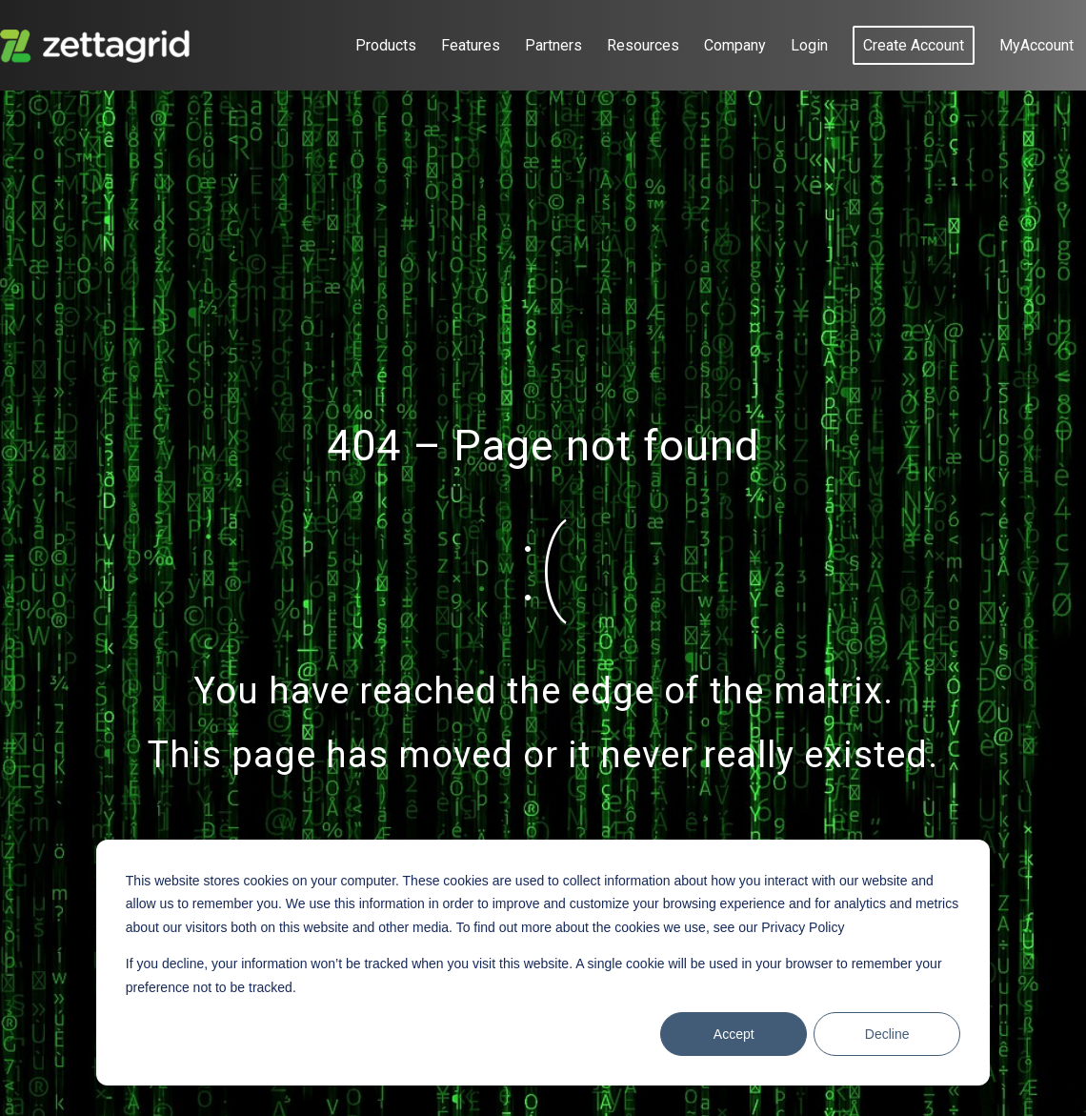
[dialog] (543, 963)
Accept (734, 1034)
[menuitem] (386, 45)
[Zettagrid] (98, 45)
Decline (887, 1034)
